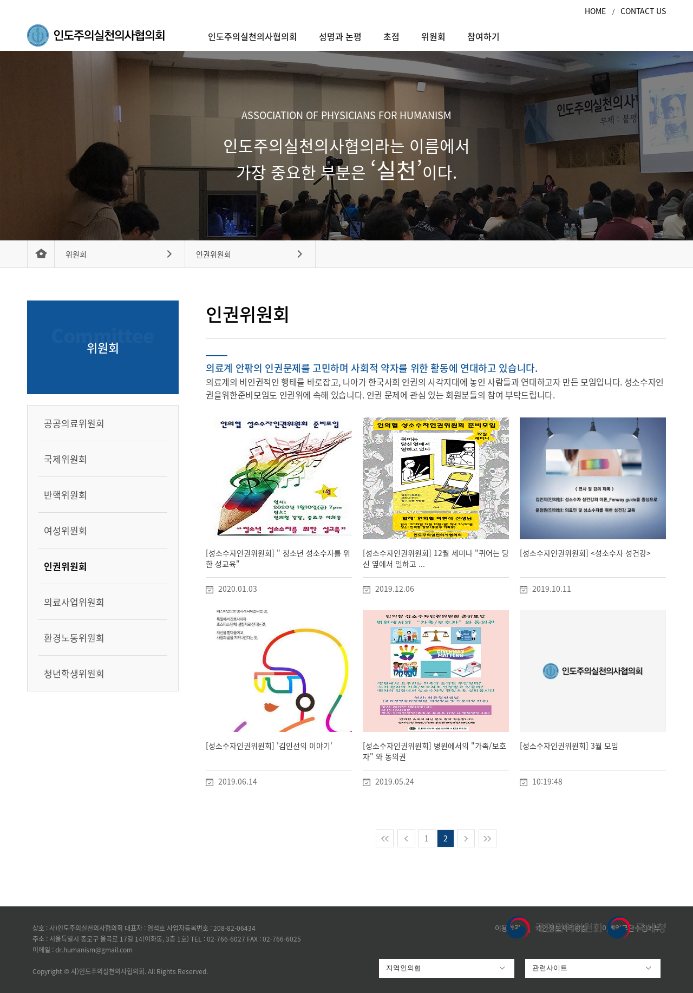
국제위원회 (65, 459)
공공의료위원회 (74, 423)
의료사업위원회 (74, 602)
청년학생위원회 (74, 673)
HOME (596, 10)
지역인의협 (403, 968)
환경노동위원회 (74, 637)
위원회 (433, 36)
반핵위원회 (65, 494)
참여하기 (483, 36)
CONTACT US (643, 10)
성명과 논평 (340, 36)
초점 (391, 36)
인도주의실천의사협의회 (252, 36)
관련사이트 (549, 968)
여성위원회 (65, 530)
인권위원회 (213, 254)
